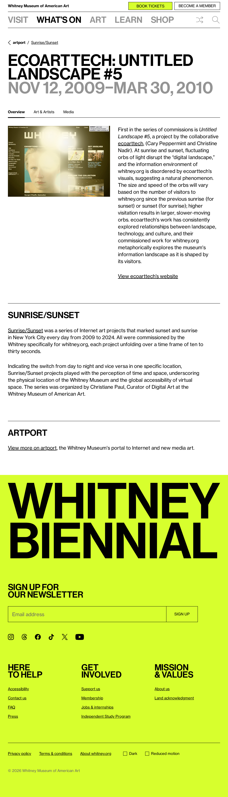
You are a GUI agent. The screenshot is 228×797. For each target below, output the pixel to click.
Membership (92, 698)
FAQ (11, 707)
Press (13, 716)
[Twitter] (64, 637)
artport (19, 42)
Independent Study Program (106, 716)
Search (216, 20)
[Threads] (24, 637)
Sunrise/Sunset (44, 42)
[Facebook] (38, 637)
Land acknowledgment (174, 698)
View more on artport (32, 448)
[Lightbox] (59, 161)
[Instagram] (11, 637)
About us (162, 689)
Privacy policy (19, 753)
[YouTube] (79, 637)
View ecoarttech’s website (148, 276)
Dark (130, 753)
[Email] (87, 614)
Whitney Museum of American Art (38, 5)
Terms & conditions (55, 753)
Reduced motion (162, 753)
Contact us (17, 698)
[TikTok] (51, 637)
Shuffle (200, 20)
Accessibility (18, 689)
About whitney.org (95, 753)
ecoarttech (130, 143)
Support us (90, 689)
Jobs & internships (97, 707)
